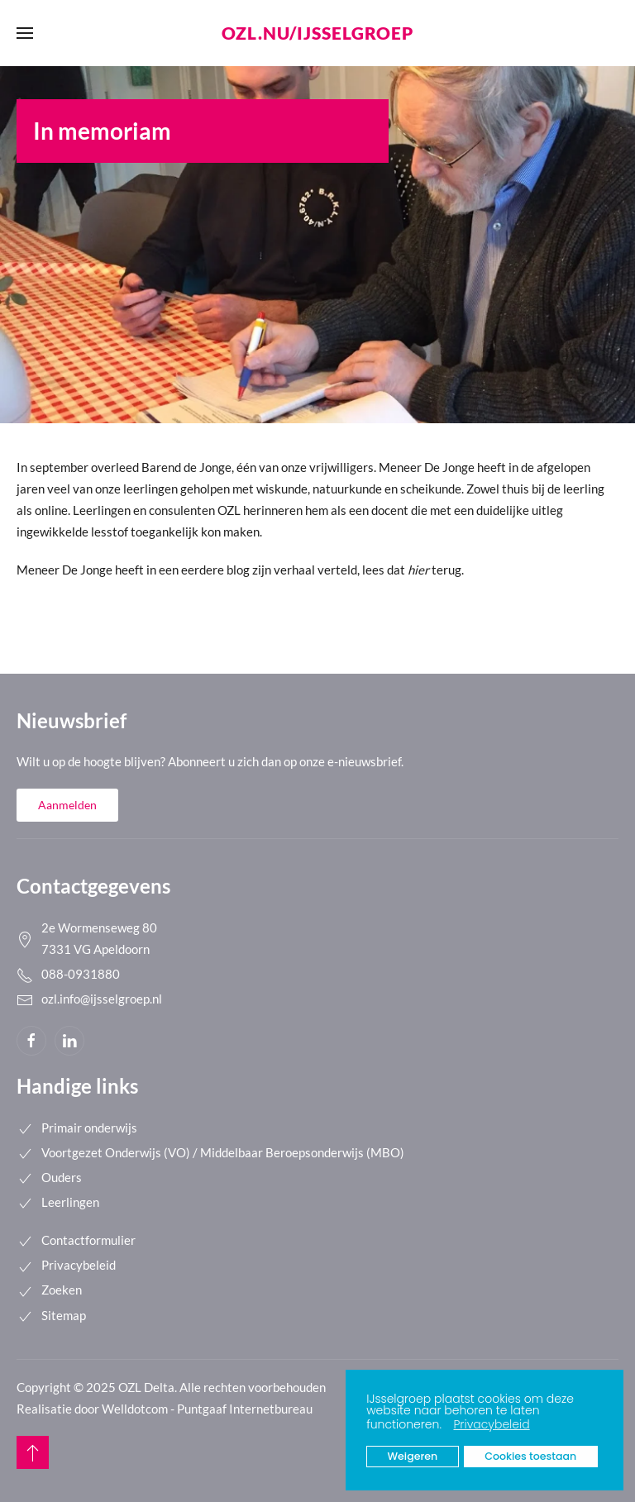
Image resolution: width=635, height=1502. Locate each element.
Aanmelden (67, 805)
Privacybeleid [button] (491, 1424)
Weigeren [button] (413, 1456)
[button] (446, 1425)
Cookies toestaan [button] (530, 1456)
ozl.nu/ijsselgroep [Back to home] (317, 32)
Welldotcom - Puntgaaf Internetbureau (207, 1408)
